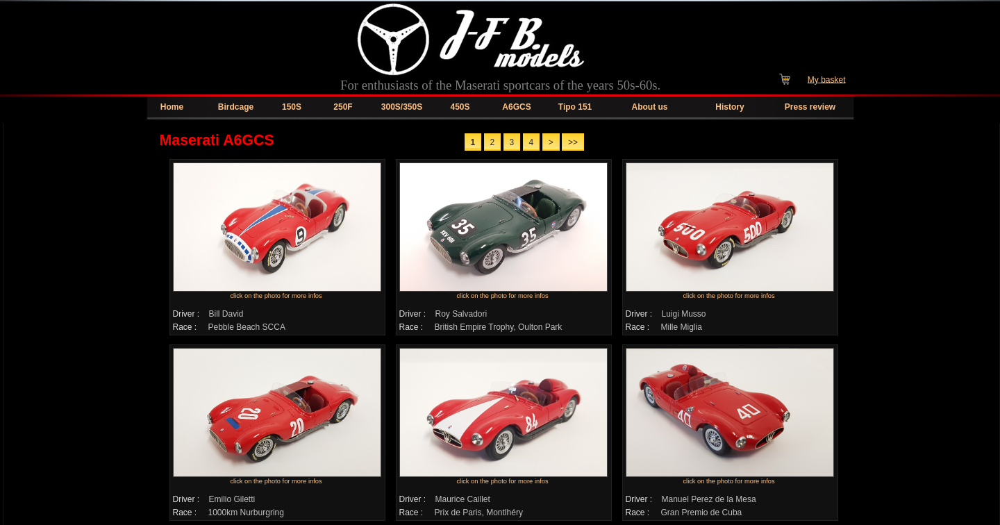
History (729, 107)
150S (291, 107)
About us (650, 107)
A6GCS (516, 107)
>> (573, 142)
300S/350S (401, 107)
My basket (827, 79)
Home (171, 107)
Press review (810, 107)
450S (459, 107)
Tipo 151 (575, 107)
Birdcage (235, 107)
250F (342, 107)
